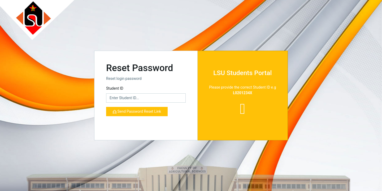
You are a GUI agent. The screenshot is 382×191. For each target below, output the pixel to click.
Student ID (114, 88)
